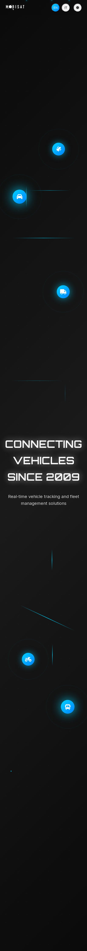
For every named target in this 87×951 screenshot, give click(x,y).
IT (66, 7)
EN (55, 7)
